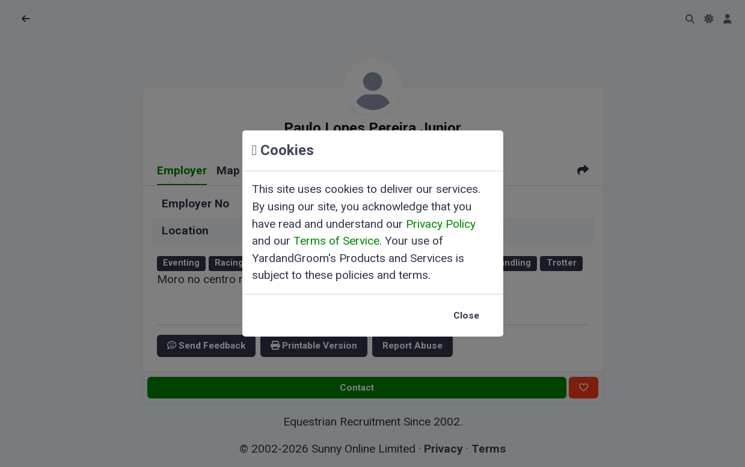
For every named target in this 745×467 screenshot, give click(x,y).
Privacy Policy (441, 224)
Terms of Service (336, 241)
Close (466, 315)
